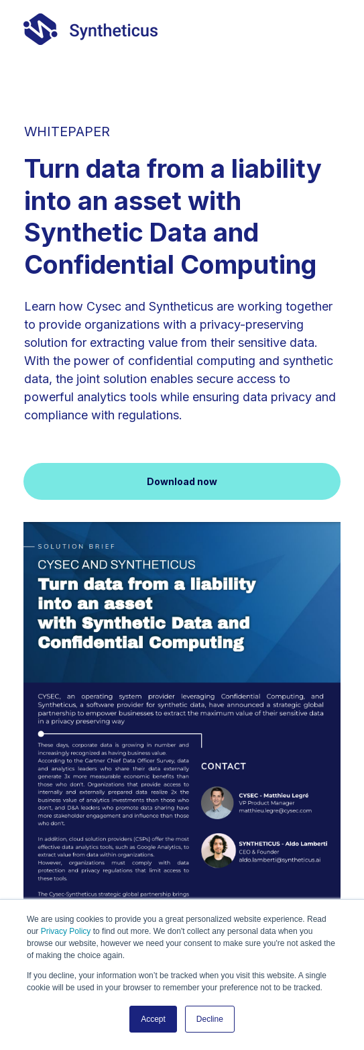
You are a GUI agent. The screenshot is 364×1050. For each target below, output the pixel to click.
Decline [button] (209, 1019)
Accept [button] (153, 1019)
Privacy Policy (66, 931)
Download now (182, 481)
